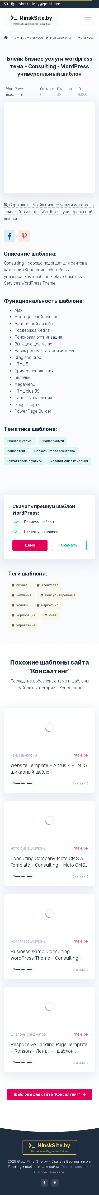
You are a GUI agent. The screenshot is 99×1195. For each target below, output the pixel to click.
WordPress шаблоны (15, 92)
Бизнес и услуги (19, 441)
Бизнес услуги (52, 441)
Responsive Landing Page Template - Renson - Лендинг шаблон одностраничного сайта (49, 1048)
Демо (30, 545)
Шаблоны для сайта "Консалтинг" (50, 1094)
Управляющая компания (69, 461)
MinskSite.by (31, 20)
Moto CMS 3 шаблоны (28, 848)
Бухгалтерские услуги (24, 461)
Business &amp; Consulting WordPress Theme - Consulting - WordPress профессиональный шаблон (46, 955)
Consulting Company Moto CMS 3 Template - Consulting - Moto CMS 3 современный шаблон (48, 862)
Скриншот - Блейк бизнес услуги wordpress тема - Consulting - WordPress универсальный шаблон (49, 211)
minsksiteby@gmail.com (39, 4)
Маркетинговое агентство (54, 451)
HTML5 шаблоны (24, 755)
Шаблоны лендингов (28, 1034)
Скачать (69, 545)
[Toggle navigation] (87, 19)
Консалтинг (16, 451)
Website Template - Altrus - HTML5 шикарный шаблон (49, 769)
